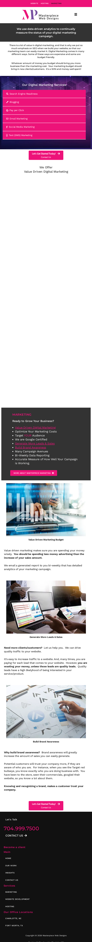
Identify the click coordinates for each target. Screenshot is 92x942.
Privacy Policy (35, 939)
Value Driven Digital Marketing (35, 402)
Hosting (44, 3)
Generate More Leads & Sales (35, 418)
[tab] (44, 94)
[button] (75, 14)
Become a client (14, 823)
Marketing (56, 3)
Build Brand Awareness (30, 422)
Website (34, 3)
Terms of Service (55, 939)
